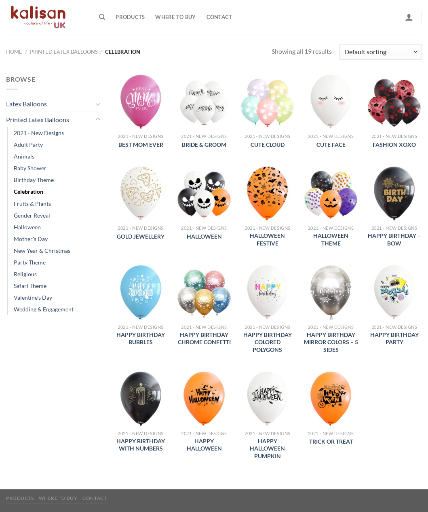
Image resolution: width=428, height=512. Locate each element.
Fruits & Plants (32, 203)
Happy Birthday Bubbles (140, 338)
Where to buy (175, 17)
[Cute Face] (330, 101)
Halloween (27, 227)
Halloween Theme (330, 239)
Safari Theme (30, 285)
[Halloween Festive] (267, 193)
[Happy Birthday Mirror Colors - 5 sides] (330, 292)
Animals (24, 156)
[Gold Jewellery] (141, 193)
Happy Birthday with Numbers (140, 445)
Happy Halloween (204, 445)
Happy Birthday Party (394, 338)
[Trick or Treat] (330, 398)
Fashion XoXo (394, 144)
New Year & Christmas (42, 250)
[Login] (409, 17)
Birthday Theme (34, 179)
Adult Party (28, 144)
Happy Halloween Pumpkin (267, 448)
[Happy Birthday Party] (394, 292)
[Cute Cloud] (267, 101)
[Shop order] (380, 52)
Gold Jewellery (140, 236)
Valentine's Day (33, 297)
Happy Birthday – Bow (394, 239)
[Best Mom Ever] (141, 101)
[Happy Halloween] (204, 398)
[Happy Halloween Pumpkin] (267, 398)
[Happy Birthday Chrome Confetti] (204, 292)
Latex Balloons (26, 104)
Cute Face (331, 144)
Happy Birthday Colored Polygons (267, 342)
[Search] (102, 17)
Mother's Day (31, 238)
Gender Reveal (32, 215)
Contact (219, 17)
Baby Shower (30, 168)
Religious (25, 274)
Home (14, 52)
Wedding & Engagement (44, 309)
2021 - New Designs (39, 132)
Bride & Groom (204, 144)
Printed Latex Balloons (64, 52)
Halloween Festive (267, 239)
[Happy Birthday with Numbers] (141, 398)
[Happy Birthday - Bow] (394, 193)
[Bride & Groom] (204, 101)
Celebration (28, 191)
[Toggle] (98, 104)
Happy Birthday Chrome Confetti (204, 338)
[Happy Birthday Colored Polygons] (267, 292)
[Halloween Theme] (330, 193)
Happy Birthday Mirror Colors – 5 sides (331, 342)
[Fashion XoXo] (394, 101)
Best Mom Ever (140, 144)
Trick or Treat (331, 441)
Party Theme (30, 262)
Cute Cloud (268, 144)
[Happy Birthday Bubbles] (141, 292)
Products (130, 17)
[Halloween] (204, 193)
